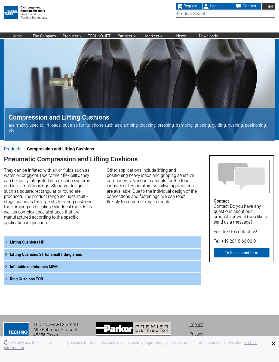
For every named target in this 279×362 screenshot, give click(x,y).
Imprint (196, 324)
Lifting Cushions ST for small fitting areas (52, 254)
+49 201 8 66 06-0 (238, 241)
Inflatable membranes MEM (39, 266)
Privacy (196, 334)
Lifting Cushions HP (31, 242)
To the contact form (241, 253)
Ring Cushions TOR (30, 278)
